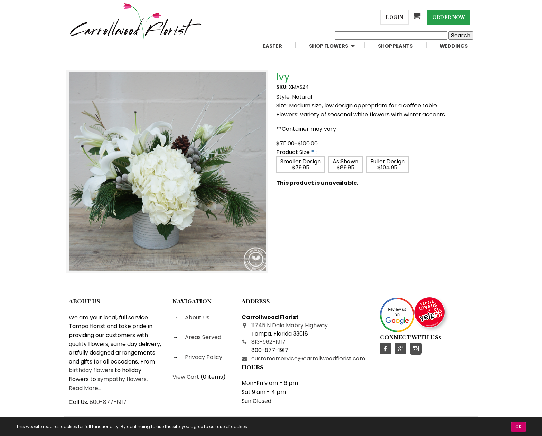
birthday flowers (91, 370)
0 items (213, 377)
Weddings (454, 45)
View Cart (185, 377)
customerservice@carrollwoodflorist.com (308, 358)
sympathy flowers (122, 379)
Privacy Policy (203, 357)
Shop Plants (395, 45)
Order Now (448, 16)
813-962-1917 (268, 342)
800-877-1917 (108, 402)
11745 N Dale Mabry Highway (289, 325)
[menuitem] (280, 46)
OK (518, 426)
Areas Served (202, 337)
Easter (272, 45)
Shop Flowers (328, 45)
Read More (83, 388)
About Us (196, 317)
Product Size (293, 152)
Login (394, 16)
